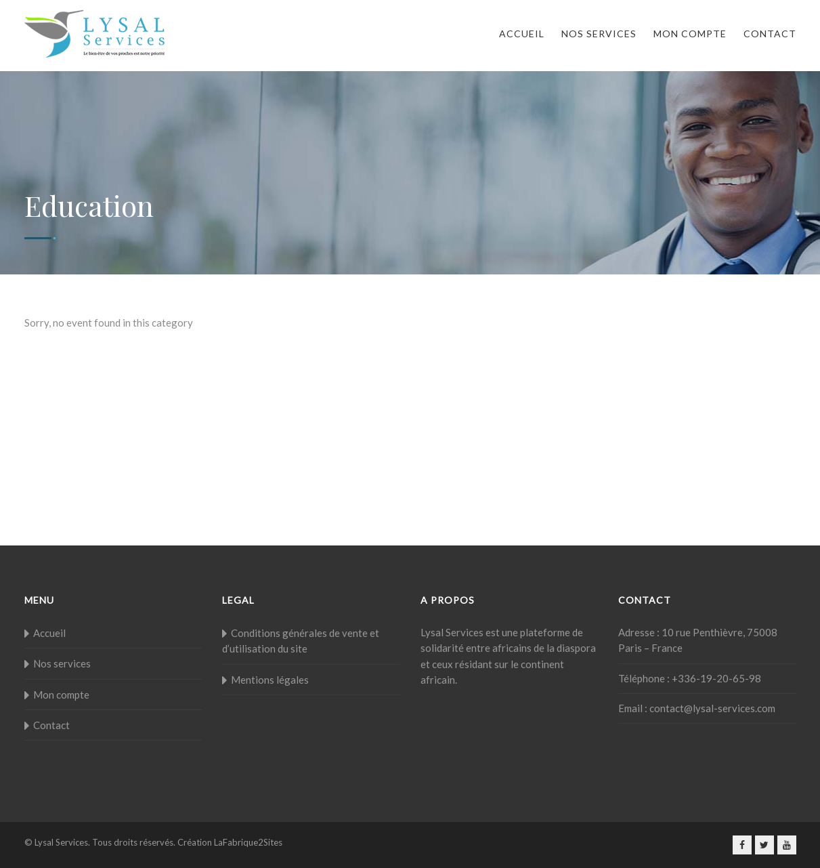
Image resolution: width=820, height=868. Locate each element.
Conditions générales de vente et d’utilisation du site (300, 641)
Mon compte (690, 33)
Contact (769, 33)
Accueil (521, 33)
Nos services (598, 33)
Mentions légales (270, 680)
